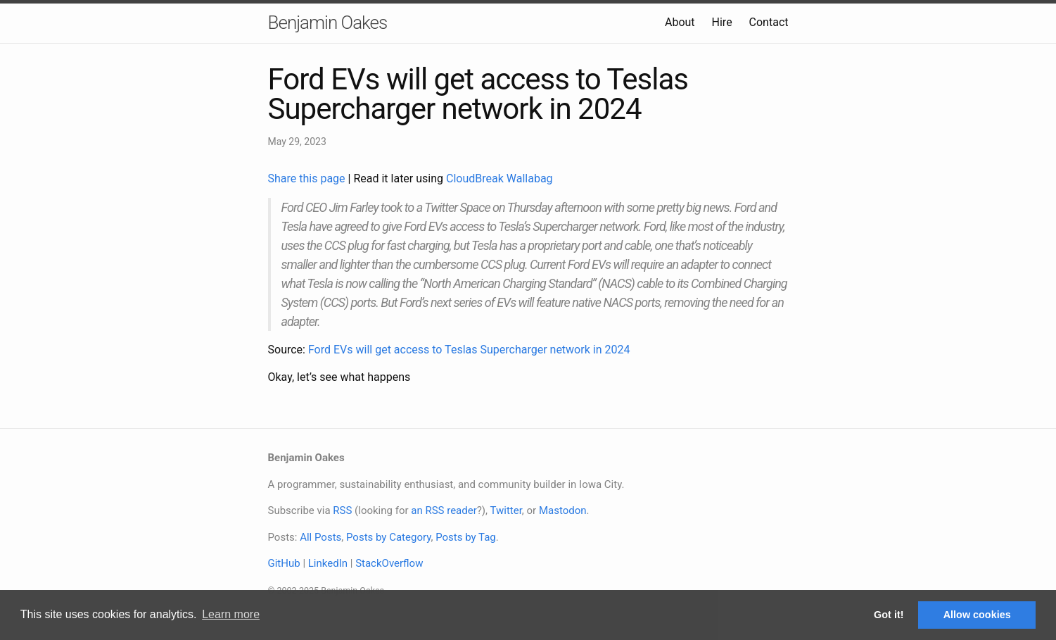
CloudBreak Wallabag (499, 178)
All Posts (320, 537)
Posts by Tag (465, 537)
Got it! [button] (888, 614)
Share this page (308, 178)
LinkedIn (328, 563)
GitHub (284, 563)
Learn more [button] (231, 614)
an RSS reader (444, 510)
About (680, 22)
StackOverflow (389, 563)
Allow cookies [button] (977, 614)
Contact (769, 22)
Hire (722, 22)
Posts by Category (388, 537)
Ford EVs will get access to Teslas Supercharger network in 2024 (469, 349)
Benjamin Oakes (328, 22)
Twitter (505, 510)
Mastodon (563, 510)
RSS (342, 510)
